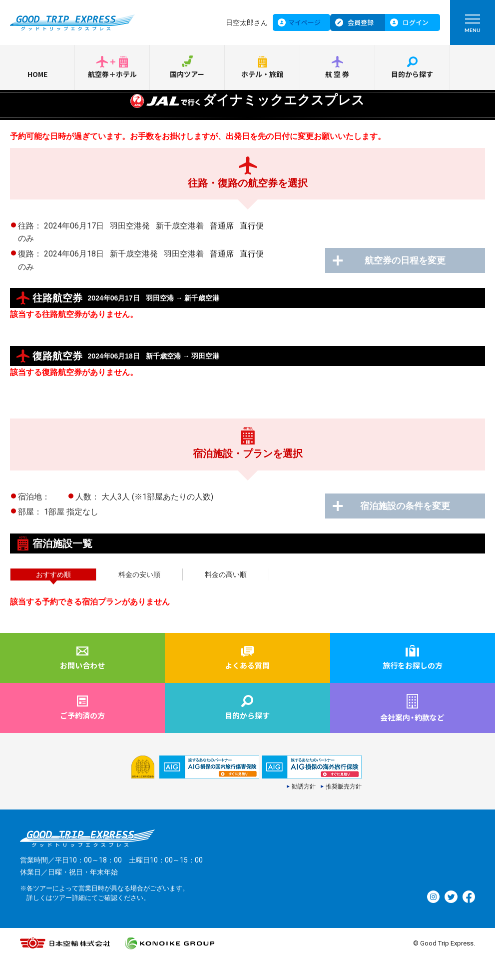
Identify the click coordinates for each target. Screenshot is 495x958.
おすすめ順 (53, 574)
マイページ (304, 22)
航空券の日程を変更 (405, 261)
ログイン (416, 22)
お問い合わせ (82, 665)
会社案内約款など (412, 717)
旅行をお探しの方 (413, 665)
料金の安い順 (139, 574)
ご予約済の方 (82, 715)
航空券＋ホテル (112, 74)
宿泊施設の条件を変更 (405, 506)
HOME (37, 74)
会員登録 (361, 22)
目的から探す (412, 74)
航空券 (337, 74)
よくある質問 (247, 665)
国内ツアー (187, 74)
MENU (473, 25)
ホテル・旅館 (262, 74)
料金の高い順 (226, 574)
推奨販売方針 (344, 787)
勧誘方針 (304, 787)
